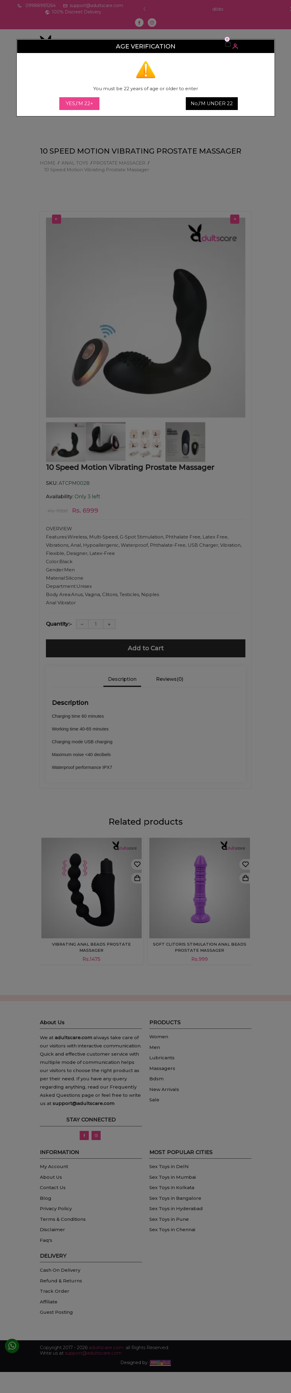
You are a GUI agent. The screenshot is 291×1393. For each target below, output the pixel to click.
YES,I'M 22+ (79, 103)
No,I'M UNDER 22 (212, 103)
